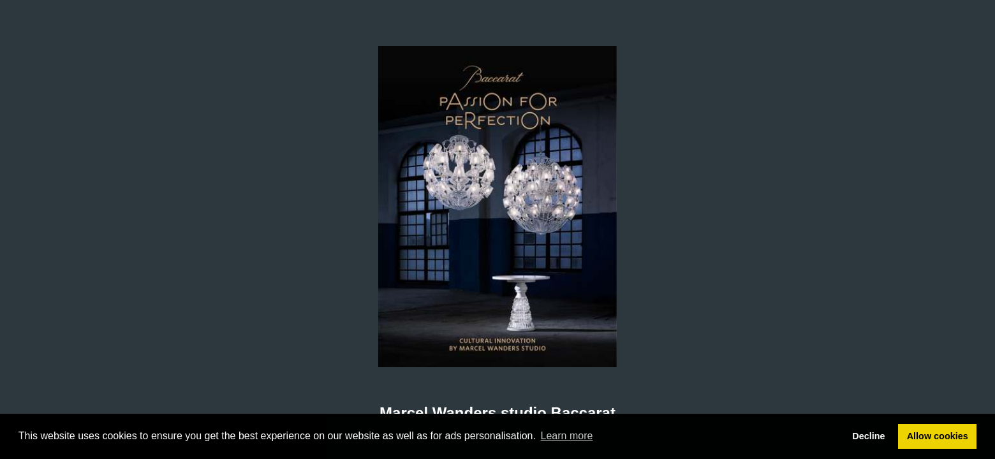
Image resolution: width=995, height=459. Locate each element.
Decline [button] (868, 436)
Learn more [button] (567, 435)
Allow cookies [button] (937, 436)
